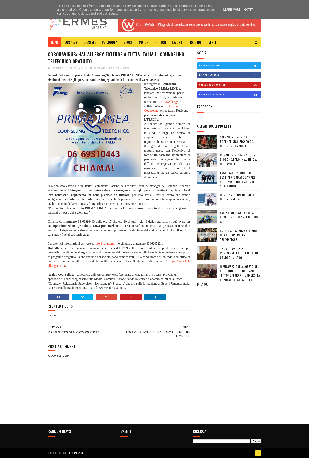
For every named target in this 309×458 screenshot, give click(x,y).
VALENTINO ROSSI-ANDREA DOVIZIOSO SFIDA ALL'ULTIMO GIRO (239, 217)
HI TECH (161, 42)
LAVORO (177, 42)
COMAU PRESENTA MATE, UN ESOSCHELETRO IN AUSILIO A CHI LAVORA (238, 159)
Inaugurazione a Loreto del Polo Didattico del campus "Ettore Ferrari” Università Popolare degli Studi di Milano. (228, 275)
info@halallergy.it (106, 243)
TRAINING (194, 42)
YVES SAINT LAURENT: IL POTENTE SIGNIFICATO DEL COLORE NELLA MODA (237, 141)
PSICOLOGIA (109, 42)
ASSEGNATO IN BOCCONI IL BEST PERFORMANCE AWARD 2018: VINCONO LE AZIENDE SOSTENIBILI (238, 179)
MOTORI (144, 42)
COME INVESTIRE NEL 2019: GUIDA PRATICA (237, 197)
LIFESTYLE (90, 42)
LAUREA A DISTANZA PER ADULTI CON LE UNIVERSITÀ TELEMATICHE (240, 235)
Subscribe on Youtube (230, 84)
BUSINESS (71, 42)
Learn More (231, 9)
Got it (248, 9)
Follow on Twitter (230, 65)
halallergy (115, 68)
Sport (128, 42)
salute (125, 68)
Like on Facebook (230, 75)
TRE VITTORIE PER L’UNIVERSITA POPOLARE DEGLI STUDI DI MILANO (240, 253)
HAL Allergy (169, 101)
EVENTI (211, 42)
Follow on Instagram (230, 94)
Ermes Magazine (75, 453)
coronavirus (101, 68)
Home (54, 42)
